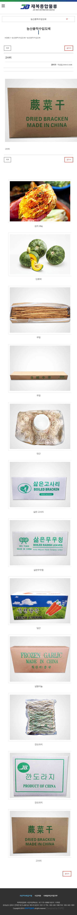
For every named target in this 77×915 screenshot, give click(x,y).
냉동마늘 (38, 661)
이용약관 (38, 895)
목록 (7, 48)
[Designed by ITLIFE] (55, 908)
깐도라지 (38, 719)
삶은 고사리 (38, 486)
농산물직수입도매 (38, 19)
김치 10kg (38, 203)
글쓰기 (69, 48)
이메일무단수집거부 (50, 895)
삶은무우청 (38, 545)
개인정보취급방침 (26, 895)
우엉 (38, 312)
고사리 (38, 835)
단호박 (38, 256)
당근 (38, 603)
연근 (38, 428)
